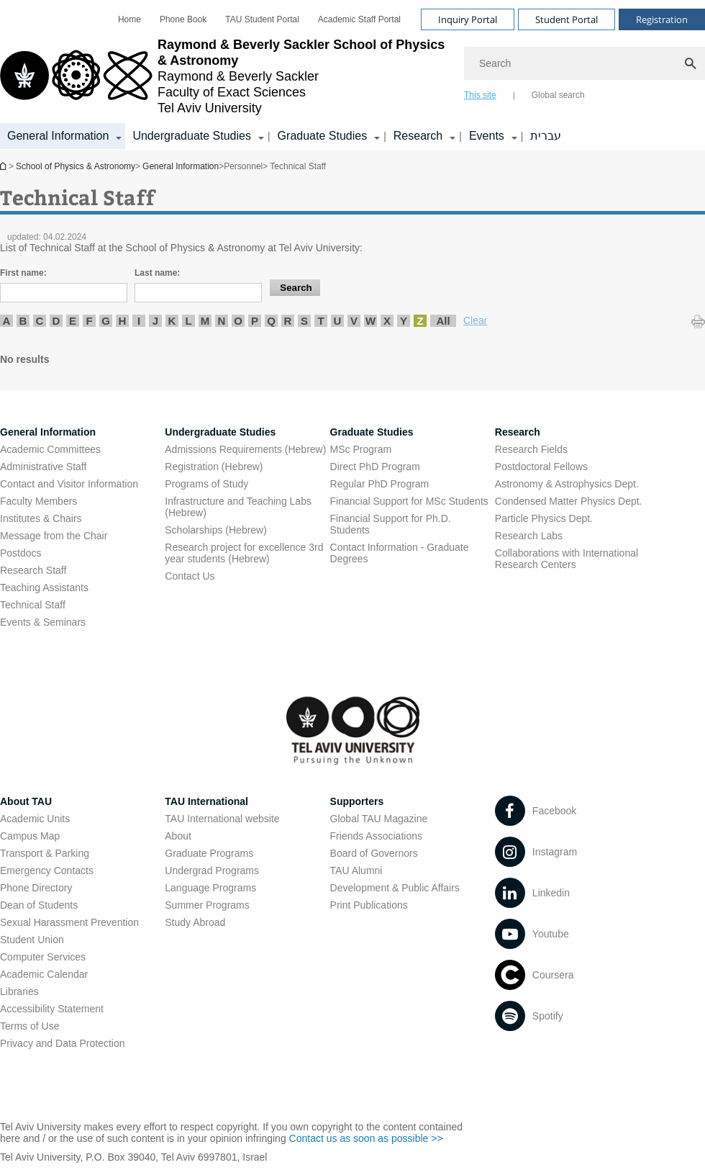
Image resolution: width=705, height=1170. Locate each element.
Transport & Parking (44, 853)
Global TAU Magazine (379, 818)
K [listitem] (172, 321)
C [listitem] (40, 321)
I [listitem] (138, 321)
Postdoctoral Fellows (541, 466)
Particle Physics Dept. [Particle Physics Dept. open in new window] (544, 518)
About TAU (26, 801)
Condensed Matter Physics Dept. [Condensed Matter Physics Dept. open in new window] (568, 501)
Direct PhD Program (375, 466)
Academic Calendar (44, 974)
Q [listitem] (271, 321)
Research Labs (529, 535)
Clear (475, 320)
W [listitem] (370, 321)
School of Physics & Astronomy (4, 166)
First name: (23, 273)
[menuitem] (129, 19)
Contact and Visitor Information (69, 484)
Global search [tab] (558, 95)
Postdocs (21, 553)
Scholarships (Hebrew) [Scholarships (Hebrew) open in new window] (216, 530)
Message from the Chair (53, 535)
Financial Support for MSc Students (409, 501)
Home (129, 19)
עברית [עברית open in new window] (545, 136)
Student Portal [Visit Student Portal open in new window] (566, 19)
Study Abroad (195, 922)
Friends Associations (376, 836)
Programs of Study (206, 484)
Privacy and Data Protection (62, 1043)
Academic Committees (50, 449)
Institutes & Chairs (41, 518)
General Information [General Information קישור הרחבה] (58, 136)
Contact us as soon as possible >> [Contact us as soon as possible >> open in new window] (366, 1138)
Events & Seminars (43, 622)
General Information (180, 166)
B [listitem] (23, 321)
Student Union (32, 939)
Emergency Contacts (47, 870)
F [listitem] (89, 321)
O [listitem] (238, 321)
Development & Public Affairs (395, 888)
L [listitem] (188, 321)
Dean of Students (39, 905)
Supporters (357, 801)
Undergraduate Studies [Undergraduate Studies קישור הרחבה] (191, 136)
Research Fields (531, 449)
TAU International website (222, 818)
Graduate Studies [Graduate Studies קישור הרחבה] (323, 136)
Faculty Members (38, 501)
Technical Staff (32, 605)
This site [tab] (480, 95)
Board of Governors (374, 853)
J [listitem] (155, 321)
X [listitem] (387, 321)
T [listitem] (320, 321)
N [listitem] (222, 321)
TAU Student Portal (262, 19)
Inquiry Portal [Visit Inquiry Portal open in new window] (467, 19)
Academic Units (35, 818)
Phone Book (183, 19)
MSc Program (361, 449)
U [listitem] (338, 321)
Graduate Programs (209, 853)
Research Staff (33, 570)
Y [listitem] (403, 321)
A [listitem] (7, 321)
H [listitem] (123, 321)
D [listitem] (56, 321)
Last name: (157, 273)
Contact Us (189, 576)
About (178, 836)
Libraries (19, 991)
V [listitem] (354, 321)
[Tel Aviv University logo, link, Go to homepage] (225, 76)
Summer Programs (207, 905)
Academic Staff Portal (359, 19)
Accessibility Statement (52, 1008)
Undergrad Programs (212, 870)
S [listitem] (304, 321)
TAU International (206, 801)
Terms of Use (29, 1026)
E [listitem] (72, 321)
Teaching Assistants (44, 587)
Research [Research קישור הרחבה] (418, 136)
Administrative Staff (43, 466)
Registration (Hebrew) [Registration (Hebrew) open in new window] (214, 466)
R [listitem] (288, 321)
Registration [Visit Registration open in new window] (662, 19)
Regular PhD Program (379, 484)
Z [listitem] (420, 321)
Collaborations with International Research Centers (566, 558)
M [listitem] (205, 321)
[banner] (352, 75)
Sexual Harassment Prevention (69, 922)
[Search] (584, 63)
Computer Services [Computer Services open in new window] (43, 957)
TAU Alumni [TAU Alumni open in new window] (356, 870)
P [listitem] (254, 321)
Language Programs (210, 888)
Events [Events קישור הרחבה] (486, 136)
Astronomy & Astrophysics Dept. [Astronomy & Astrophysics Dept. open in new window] (567, 484)
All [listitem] (443, 321)
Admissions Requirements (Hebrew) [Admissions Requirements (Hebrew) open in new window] (245, 449)
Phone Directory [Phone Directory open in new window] (36, 888)
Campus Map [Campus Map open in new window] (30, 836)
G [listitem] (105, 321)
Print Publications (369, 905)
